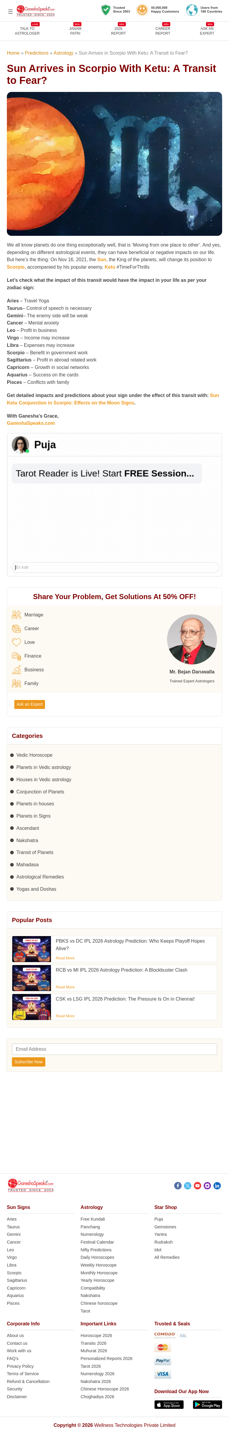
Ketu (110, 267)
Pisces (13, 1303)
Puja (158, 1219)
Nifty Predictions (96, 1249)
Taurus (13, 1226)
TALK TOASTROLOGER (27, 31)
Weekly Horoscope (99, 1265)
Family (25, 683)
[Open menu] (10, 11)
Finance (26, 656)
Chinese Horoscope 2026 (105, 1389)
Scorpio (16, 267)
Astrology (64, 53)
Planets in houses (35, 803)
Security (14, 1389)
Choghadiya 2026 (97, 1396)
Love (23, 642)
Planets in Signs (33, 815)
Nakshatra (27, 840)
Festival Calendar (97, 1242)
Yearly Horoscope (97, 1280)
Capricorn (16, 1288)
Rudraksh (163, 1242)
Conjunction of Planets (40, 791)
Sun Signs (18, 1207)
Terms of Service (23, 1373)
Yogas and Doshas (36, 889)
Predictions (37, 53)
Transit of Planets (34, 852)
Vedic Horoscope (34, 755)
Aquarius (15, 1295)
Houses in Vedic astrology (43, 779)
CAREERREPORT (162, 31)
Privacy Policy (20, 1366)
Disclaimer (17, 1396)
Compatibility (93, 1288)
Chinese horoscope (99, 1303)
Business (28, 669)
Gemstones (165, 1226)
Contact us (17, 1343)
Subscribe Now (29, 1061)
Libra (11, 1265)
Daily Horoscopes (97, 1257)
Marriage (27, 614)
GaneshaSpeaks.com (31, 423)
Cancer (14, 1242)
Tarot (85, 1311)
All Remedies (167, 1257)
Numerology (92, 1234)
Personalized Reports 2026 (106, 1358)
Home (13, 53)
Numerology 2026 (97, 1373)
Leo (10, 1249)
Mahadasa (27, 864)
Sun (101, 259)
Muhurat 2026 (94, 1350)
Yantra (160, 1234)
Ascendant (27, 828)
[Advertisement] (114, 1126)
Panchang (90, 1226)
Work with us (19, 1350)
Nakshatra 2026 (96, 1381)
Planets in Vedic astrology (43, 767)
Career (25, 628)
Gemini (14, 1234)
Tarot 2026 (91, 1366)
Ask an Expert (207, 31)
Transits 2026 (93, 1343)
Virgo (12, 1257)
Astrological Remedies (40, 876)
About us (15, 1335)
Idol (157, 1249)
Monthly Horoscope (99, 1272)
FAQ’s (12, 1358)
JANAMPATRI (75, 31)
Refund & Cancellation (28, 1381)
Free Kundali (93, 1219)
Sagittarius (17, 1280)
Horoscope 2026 (96, 1335)
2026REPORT (118, 31)
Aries (12, 1219)
